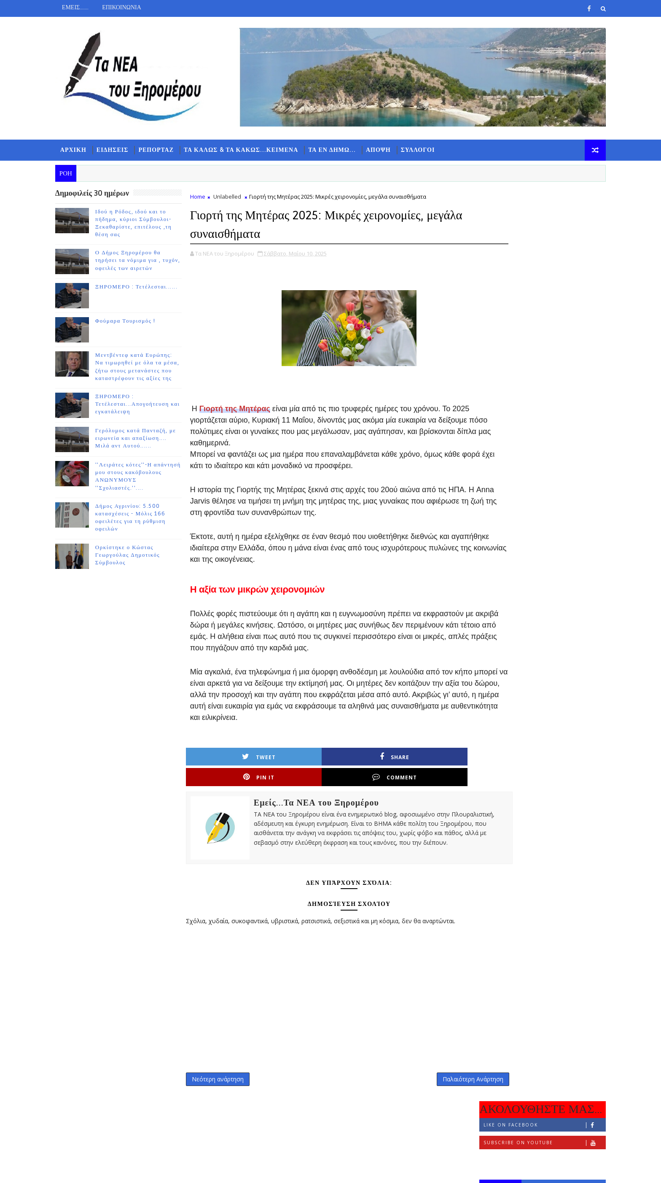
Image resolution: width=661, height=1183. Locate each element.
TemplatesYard (138, 1170)
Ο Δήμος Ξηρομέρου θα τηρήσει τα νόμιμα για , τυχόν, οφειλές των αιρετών (149, 260)
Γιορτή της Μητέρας (246, 408)
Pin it (368, 778)
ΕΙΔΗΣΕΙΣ (124, 147)
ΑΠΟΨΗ (390, 147)
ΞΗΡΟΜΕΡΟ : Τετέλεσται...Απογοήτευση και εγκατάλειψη (149, 404)
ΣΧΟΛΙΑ (573, 276)
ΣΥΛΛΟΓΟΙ (430, 147)
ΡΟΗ (489, 276)
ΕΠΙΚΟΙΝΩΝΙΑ (133, 7)
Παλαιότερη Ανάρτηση (423, 1092)
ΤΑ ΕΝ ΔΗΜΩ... (344, 147)
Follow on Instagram (533, 251)
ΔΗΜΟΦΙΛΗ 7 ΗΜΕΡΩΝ (530, 278)
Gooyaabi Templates (233, 1170)
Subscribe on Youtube (533, 233)
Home (209, 196)
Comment (435, 778)
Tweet (236, 778)
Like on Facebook (533, 216)
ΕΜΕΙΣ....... (87, 7)
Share (302, 778)
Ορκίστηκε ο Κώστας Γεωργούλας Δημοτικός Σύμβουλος (139, 555)
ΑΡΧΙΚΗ (85, 147)
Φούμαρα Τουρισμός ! (137, 321)
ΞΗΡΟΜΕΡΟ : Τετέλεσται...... (148, 286)
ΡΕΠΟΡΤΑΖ (168, 147)
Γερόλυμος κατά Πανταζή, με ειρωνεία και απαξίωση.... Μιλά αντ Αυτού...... (147, 438)
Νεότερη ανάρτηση (229, 1092)
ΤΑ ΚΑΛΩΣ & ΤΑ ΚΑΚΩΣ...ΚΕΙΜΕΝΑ (253, 147)
